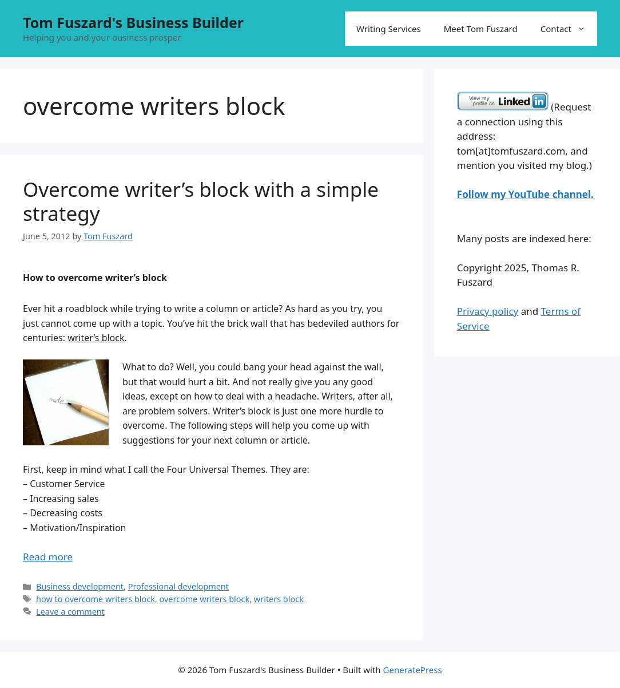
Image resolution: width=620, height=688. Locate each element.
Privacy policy (487, 311)
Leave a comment (70, 611)
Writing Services (388, 28)
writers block (279, 599)
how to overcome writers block (95, 599)
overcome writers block (205, 599)
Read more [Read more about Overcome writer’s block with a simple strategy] (48, 556)
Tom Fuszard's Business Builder (133, 22)
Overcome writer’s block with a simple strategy (201, 201)
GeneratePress (412, 669)
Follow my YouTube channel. (525, 194)
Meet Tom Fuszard (481, 28)
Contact (568, 28)
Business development (80, 586)
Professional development (178, 586)
